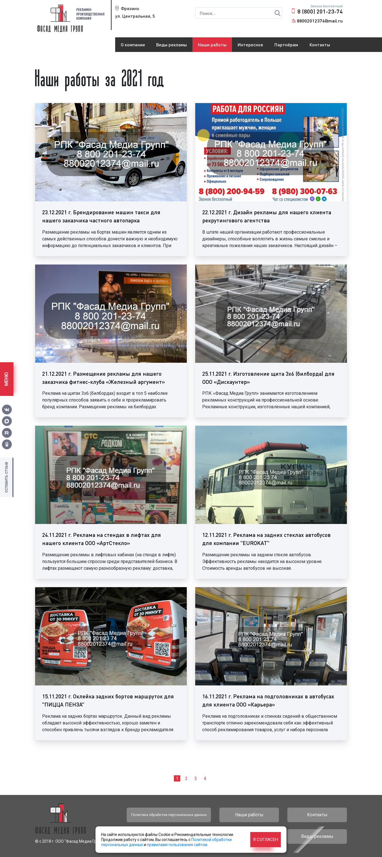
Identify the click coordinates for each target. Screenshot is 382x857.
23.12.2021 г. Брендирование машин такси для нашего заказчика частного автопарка (101, 216)
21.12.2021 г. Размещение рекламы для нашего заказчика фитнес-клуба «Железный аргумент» (103, 377)
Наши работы (212, 44)
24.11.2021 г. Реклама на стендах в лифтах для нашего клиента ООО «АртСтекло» (101, 539)
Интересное (250, 44)
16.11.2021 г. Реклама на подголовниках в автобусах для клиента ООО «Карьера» (268, 700)
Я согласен (265, 839)
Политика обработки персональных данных (169, 815)
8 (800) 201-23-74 (320, 11)
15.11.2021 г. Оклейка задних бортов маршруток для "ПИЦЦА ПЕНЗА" (108, 700)
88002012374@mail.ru (320, 20)
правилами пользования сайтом (177, 844)
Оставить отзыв (6, 477)
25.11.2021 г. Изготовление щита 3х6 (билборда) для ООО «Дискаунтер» (268, 377)
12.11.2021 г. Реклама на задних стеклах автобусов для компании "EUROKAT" (266, 539)
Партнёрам (286, 44)
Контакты (319, 44)
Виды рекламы (171, 44)
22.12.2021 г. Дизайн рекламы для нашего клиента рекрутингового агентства (266, 216)
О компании (133, 44)
